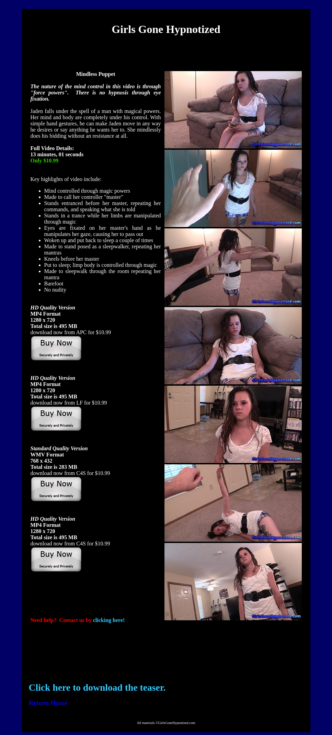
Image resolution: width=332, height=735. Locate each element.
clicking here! (109, 620)
